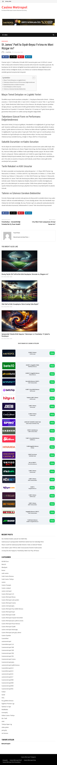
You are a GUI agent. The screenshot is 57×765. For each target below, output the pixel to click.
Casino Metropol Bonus (9, 597)
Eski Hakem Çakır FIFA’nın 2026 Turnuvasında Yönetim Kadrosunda (22, 548)
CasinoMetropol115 (7, 671)
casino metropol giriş (8, 606)
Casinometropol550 (7, 686)
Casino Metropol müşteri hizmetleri (12, 618)
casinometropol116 (7, 674)
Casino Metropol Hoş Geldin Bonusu (12, 609)
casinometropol (6, 641)
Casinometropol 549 (8, 650)
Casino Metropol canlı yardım (10, 600)
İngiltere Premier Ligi (8, 703)
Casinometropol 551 (8, 656)
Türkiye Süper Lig (7, 724)
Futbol (3, 692)
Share (5, 56)
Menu (4, 35)
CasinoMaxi (5, 638)
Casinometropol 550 (8, 653)
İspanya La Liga (6, 706)
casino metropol (6, 591)
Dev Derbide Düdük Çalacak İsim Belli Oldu (14, 539)
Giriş (3, 698)
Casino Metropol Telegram (28, 757)
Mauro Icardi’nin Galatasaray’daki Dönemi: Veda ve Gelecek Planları (22, 545)
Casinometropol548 (7, 680)
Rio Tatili (4, 718)
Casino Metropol (14, 7)
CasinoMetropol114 (7, 668)
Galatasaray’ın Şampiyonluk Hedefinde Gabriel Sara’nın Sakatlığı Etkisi (23, 542)
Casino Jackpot (6, 588)
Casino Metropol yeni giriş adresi (11, 632)
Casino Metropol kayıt (8, 612)
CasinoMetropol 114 (8, 644)
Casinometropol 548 (8, 647)
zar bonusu (5, 733)
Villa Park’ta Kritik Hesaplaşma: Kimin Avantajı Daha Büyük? (20, 304)
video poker (5, 727)
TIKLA (52, 353)
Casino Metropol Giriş (30, 760)
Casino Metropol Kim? (16, 760)
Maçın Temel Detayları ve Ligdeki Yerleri (15, 80)
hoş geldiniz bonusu (7, 701)
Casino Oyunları (6, 635)
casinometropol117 (7, 677)
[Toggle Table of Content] (33, 77)
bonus (3, 570)
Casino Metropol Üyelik (8, 626)
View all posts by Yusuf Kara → (21, 237)
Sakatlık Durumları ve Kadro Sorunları (14, 84)
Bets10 (4, 564)
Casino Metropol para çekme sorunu (12, 621)
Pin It (21, 56)
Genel (3, 695)
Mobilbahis (5, 41)
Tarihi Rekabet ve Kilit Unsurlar (12, 86)
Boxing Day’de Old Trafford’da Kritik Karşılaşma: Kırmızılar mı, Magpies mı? (25, 274)
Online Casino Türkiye (8, 715)
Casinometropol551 (7, 689)
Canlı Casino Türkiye (8, 579)
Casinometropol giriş (8, 662)
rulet (3, 721)
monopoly (5, 712)
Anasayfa (5, 760)
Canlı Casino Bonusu (8, 576)
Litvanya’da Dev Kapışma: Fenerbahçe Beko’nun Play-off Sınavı (20, 551)
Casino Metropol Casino (9, 603)
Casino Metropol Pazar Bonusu (11, 624)
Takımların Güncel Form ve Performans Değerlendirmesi (19, 82)
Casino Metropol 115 (8, 594)
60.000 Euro (5, 561)
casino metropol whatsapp (10, 629)
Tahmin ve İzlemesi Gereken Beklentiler (15, 89)
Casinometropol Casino (9, 659)
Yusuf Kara (8, 52)
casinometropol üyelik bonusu (11, 665)
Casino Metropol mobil (8, 615)
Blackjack (4, 567)
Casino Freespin (6, 585)
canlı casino (5, 573)
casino (3, 582)
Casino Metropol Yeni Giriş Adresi (12, 762)
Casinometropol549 (7, 683)
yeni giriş (4, 730)
